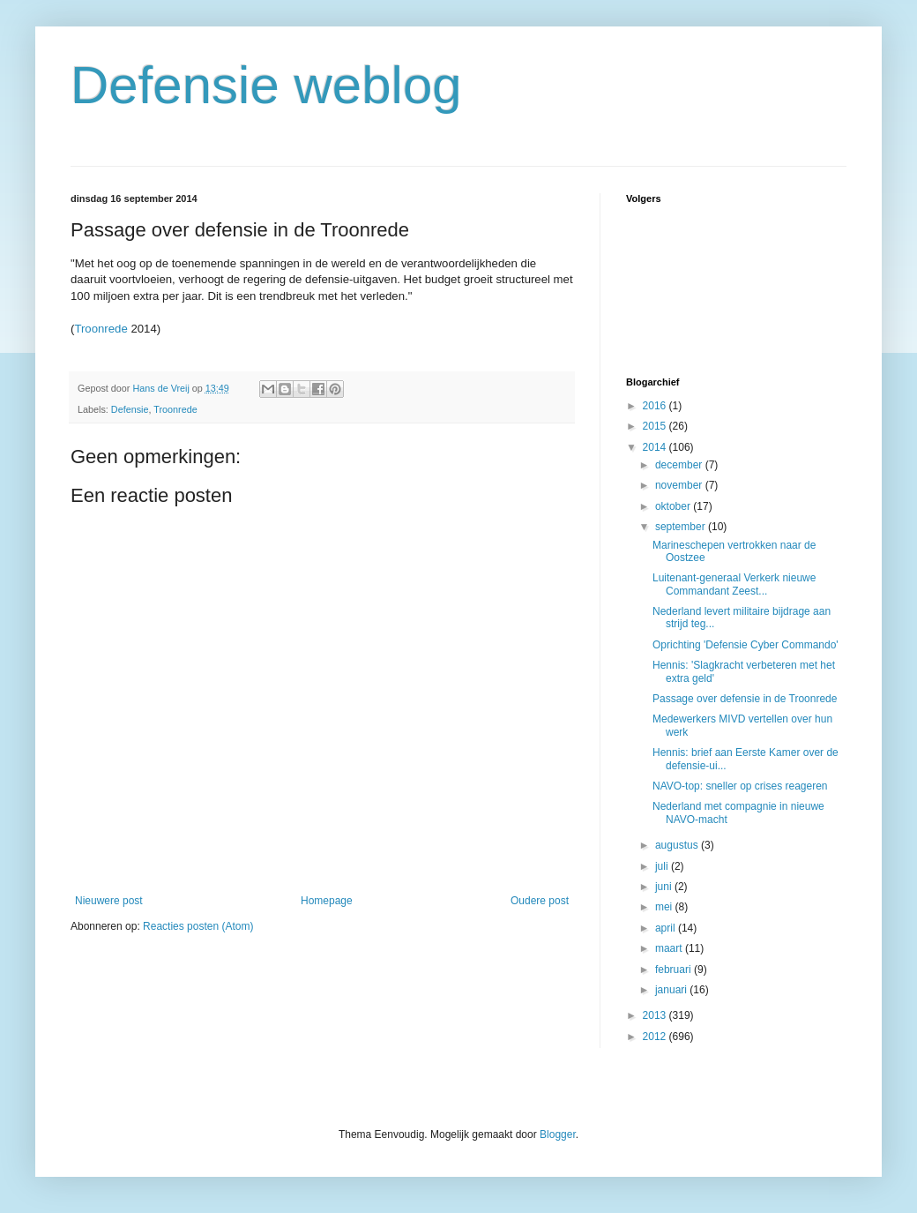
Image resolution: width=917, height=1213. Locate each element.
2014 (656, 447)
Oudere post (540, 901)
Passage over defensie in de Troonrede (744, 699)
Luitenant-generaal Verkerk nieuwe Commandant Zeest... (734, 584)
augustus (678, 845)
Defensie (130, 409)
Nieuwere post (109, 901)
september (681, 526)
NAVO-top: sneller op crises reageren (740, 786)
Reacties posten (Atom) (198, 926)
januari (672, 990)
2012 (656, 1036)
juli (663, 866)
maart (670, 948)
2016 (656, 406)
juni (665, 886)
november (680, 485)
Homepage (327, 901)
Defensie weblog (266, 85)
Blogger (558, 1134)
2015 (656, 426)
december (680, 465)
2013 (656, 1015)
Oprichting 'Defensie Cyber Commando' (745, 645)
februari (674, 969)
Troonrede (100, 328)
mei (665, 907)
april (666, 928)
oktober (674, 506)
